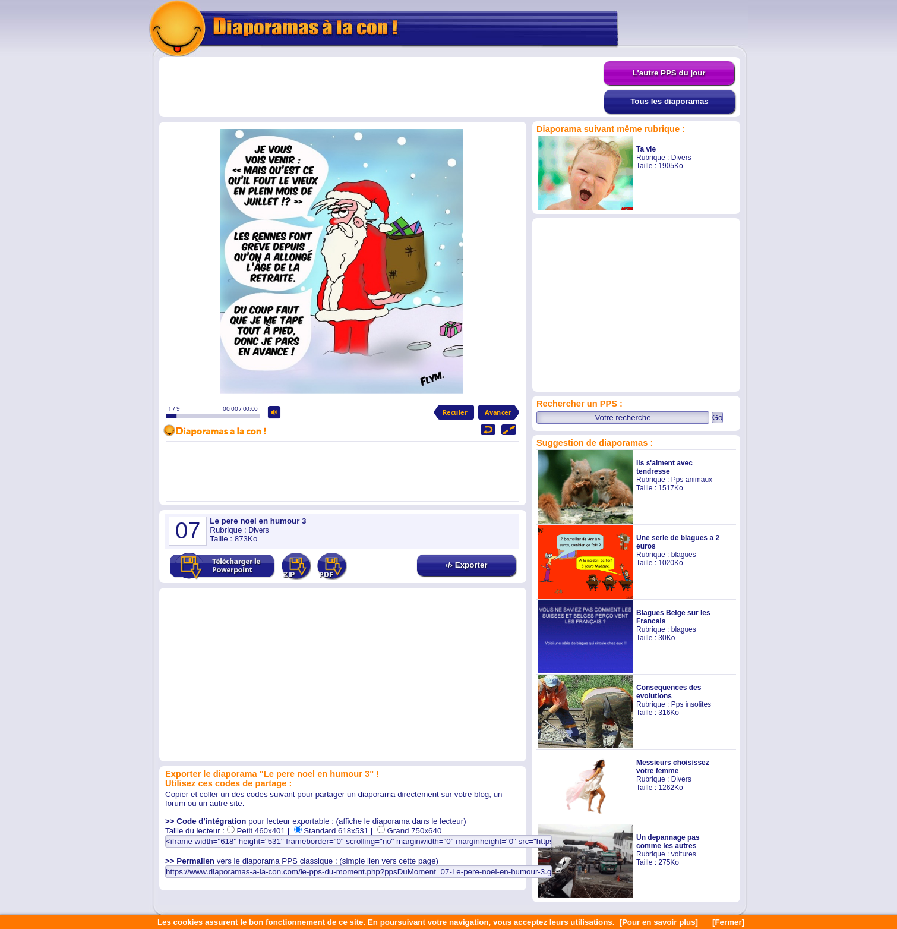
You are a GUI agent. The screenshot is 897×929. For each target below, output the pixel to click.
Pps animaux (691, 479)
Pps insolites (691, 704)
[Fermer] (728, 922)
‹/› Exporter (466, 564)
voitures (683, 854)
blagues (683, 554)
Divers (681, 157)
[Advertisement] (381, 87)
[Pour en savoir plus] (658, 922)
